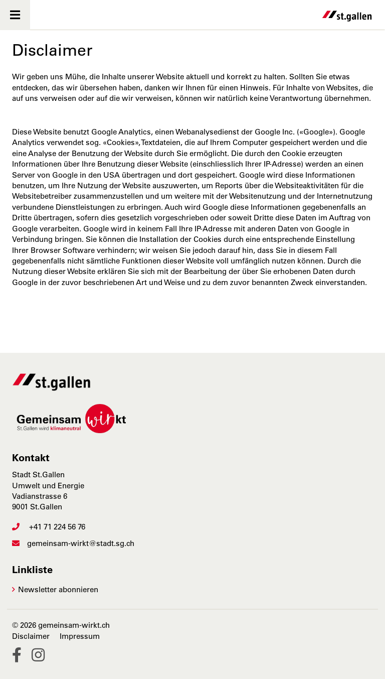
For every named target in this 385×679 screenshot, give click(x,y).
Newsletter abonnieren (58, 589)
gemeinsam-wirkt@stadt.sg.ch (73, 543)
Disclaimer (31, 636)
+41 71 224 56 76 (48, 526)
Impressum (80, 636)
